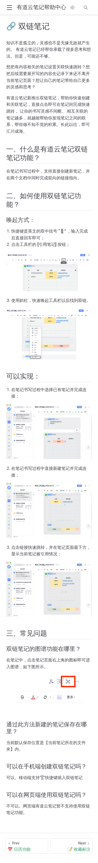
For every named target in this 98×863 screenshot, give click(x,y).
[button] (9, 8)
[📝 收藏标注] (71, 846)
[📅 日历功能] (26, 846)
